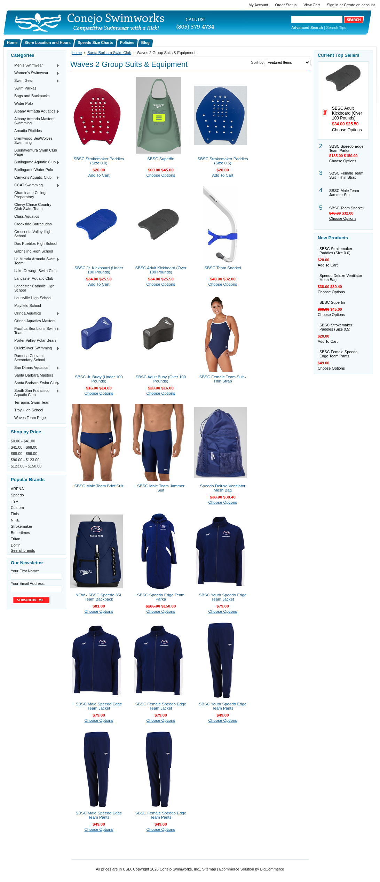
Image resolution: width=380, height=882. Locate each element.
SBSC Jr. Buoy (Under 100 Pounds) (98, 379)
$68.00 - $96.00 (24, 453)
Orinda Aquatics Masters (34, 321)
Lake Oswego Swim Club (35, 271)
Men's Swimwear (35, 65)
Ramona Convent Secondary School (29, 358)
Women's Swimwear (35, 73)
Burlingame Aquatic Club (35, 162)
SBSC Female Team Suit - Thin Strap (222, 379)
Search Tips (336, 27)
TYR (14, 501)
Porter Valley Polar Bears (35, 340)
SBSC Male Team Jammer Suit (160, 488)
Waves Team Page (30, 418)
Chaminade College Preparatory (31, 195)
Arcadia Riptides (28, 131)
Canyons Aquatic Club (35, 177)
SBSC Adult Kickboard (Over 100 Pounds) (161, 270)
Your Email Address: (28, 583)
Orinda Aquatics (35, 313)
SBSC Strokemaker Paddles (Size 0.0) (98, 161)
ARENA (17, 489)
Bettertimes (20, 533)
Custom (17, 507)
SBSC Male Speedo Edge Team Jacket (99, 706)
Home (77, 53)
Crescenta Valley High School (33, 234)
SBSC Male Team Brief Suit (99, 486)
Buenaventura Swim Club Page (35, 152)
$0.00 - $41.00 (23, 441)
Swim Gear (35, 80)
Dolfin (16, 545)
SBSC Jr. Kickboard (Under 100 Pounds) (98, 270)
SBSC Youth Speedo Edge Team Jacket (223, 597)
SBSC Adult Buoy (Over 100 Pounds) (161, 379)
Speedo (17, 495)
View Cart (311, 5)
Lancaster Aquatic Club (33, 278)
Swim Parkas (25, 88)
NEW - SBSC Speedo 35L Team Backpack (99, 597)
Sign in (332, 5)
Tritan (15, 539)
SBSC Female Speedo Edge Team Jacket (160, 706)
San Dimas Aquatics (35, 367)
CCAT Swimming (35, 185)
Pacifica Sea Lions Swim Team (35, 330)
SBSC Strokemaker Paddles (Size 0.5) (222, 161)
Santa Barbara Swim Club (35, 383)
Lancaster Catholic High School (34, 288)
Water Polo (23, 103)
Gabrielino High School (33, 251)
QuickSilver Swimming (35, 348)
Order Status (286, 5)
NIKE (15, 520)
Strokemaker (21, 526)
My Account (258, 5)
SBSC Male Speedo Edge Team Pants (99, 815)
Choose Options (161, 175)
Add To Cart (99, 175)
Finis (15, 514)
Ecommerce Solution (236, 869)
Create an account (359, 5)
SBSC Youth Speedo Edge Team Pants (223, 706)
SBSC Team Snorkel (222, 268)
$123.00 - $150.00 (26, 466)
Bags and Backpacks (32, 96)
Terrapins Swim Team (32, 402)
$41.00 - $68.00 (24, 447)
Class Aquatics (26, 216)
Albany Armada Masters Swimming (34, 121)
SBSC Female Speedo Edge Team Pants (160, 815)
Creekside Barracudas (33, 224)
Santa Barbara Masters (33, 375)
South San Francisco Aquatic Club (35, 392)
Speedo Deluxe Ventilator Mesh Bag (222, 488)
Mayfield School (27, 305)
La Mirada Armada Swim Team (35, 261)
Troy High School (28, 410)
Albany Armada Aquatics (35, 111)
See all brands (23, 550)
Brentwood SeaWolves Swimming (33, 140)
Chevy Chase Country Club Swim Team (32, 206)
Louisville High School (32, 298)
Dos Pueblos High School (35, 243)
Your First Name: (25, 571)
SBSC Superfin (160, 159)
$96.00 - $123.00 (25, 460)
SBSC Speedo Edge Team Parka (160, 597)
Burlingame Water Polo (33, 170)
